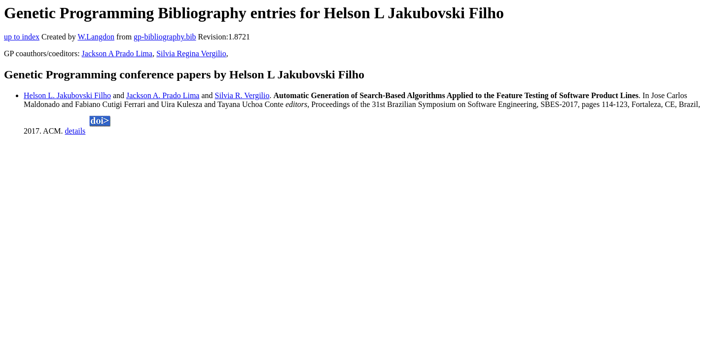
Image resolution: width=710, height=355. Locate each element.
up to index (21, 37)
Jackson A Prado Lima (117, 53)
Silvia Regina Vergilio (191, 53)
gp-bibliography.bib (165, 37)
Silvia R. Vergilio (242, 95)
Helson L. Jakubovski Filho (67, 95)
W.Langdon (95, 37)
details (75, 131)
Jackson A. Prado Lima (162, 95)
